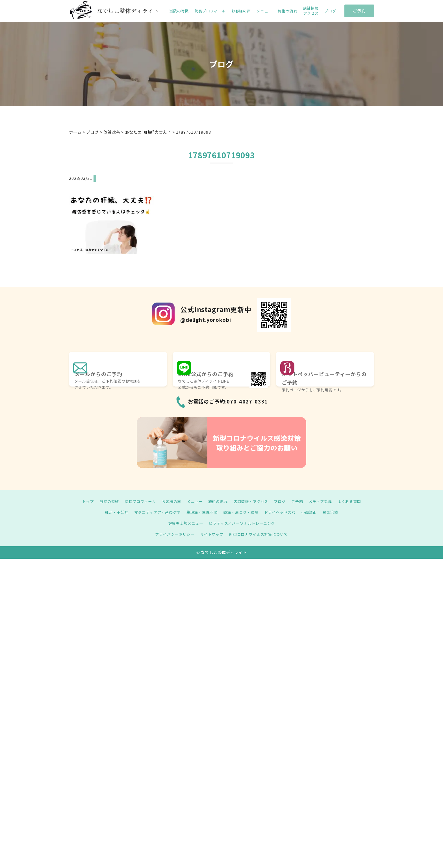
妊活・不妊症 (110, 512)
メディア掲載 (325, 501)
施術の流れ (287, 11)
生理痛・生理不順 (201, 512)
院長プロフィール (210, 11)
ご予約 (359, 11)
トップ (80, 501)
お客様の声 (241, 11)
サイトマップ (210, 534)
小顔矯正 (314, 512)
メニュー (264, 11)
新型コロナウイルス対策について (260, 534)
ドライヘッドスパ (283, 512)
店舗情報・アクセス (252, 501)
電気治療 (337, 512)
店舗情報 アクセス (311, 11)
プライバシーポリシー (172, 534)
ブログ (330, 11)
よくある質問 (356, 501)
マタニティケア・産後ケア (154, 512)
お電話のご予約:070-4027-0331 (228, 401)
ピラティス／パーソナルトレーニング (243, 523)
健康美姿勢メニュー (183, 523)
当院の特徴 (179, 11)
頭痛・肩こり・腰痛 (242, 512)
